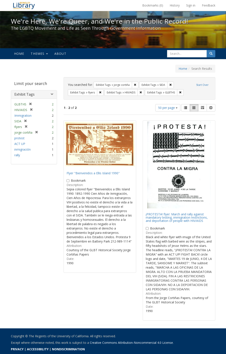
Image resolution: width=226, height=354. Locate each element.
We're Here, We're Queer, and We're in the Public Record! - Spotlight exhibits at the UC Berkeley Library (24, 5)
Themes (39, 54)
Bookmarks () (152, 5)
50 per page (167, 108)
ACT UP (19, 144)
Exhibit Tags (24, 94)
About (60, 54)
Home (19, 54)
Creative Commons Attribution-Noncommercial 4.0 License (131, 343)
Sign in (190, 5)
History (175, 5)
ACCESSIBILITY (38, 349)
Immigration (23, 115)
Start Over (202, 85)
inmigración (22, 149)
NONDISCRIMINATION (68, 349)
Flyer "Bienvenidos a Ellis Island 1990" (93, 173)
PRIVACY (17, 349)
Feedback (208, 5)
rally (17, 155)
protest (19, 138)
